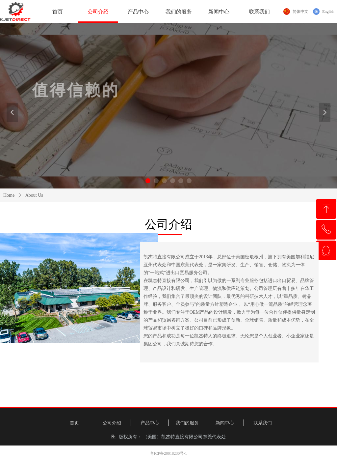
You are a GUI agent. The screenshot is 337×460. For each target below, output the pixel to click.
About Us (34, 195)
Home (8, 195)
